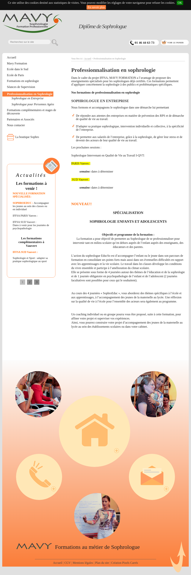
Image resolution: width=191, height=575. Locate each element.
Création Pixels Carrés (124, 562)
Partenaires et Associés (20, 119)
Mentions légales (83, 562)
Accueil (11, 57)
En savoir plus (96, 7)
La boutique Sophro (27, 137)
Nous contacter (16, 125)
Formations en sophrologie (23, 81)
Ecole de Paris (15, 75)
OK (180, 2)
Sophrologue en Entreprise (27, 98)
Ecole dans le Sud (17, 69)
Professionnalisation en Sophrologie (29, 94)
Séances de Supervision (21, 86)
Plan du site (102, 562)
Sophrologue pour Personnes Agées (33, 104)
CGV (67, 562)
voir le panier (175, 42)
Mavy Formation (17, 63)
